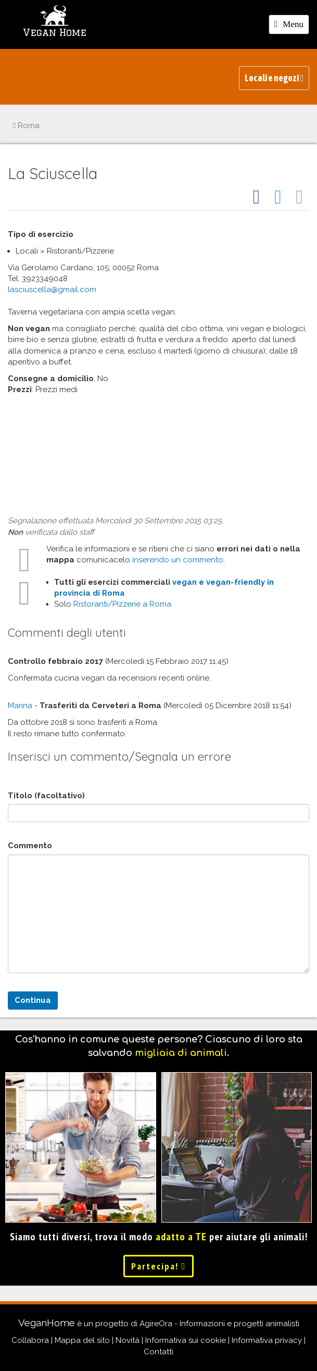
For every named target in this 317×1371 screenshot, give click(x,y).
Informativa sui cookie (185, 1340)
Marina (20, 705)
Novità (128, 1340)
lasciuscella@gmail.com (52, 289)
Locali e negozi (274, 77)
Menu (291, 26)
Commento (30, 845)
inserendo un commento (177, 559)
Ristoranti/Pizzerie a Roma (122, 604)
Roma (26, 125)
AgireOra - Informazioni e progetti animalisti (219, 1323)
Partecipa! (158, 1266)
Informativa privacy (267, 1340)
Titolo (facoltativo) (46, 795)
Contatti (158, 1351)
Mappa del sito (82, 1340)
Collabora (30, 1340)
